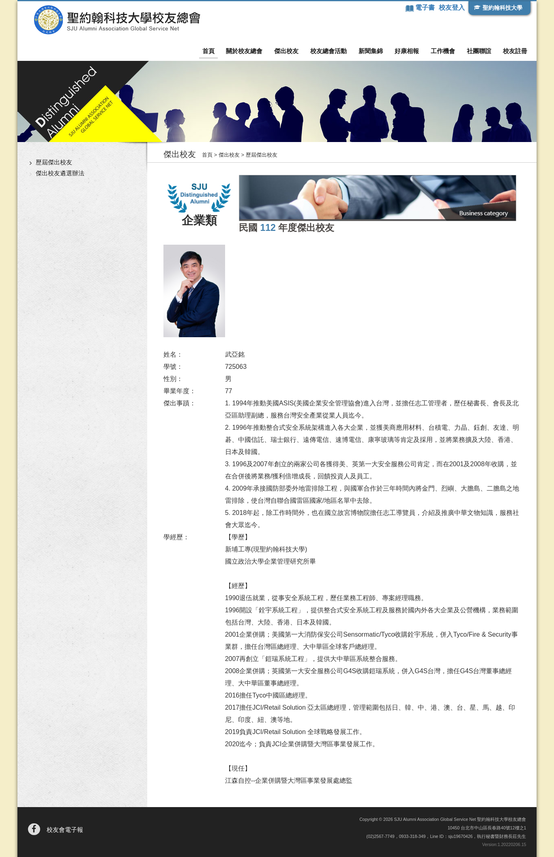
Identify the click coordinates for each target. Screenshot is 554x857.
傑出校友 (286, 50)
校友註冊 (515, 50)
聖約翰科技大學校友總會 (117, 19)
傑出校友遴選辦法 (60, 173)
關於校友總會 (244, 50)
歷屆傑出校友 (54, 162)
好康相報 (407, 50)
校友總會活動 (328, 50)
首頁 (208, 50)
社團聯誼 (479, 50)
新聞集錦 (371, 50)
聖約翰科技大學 (502, 8)
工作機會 (443, 50)
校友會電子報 (65, 830)
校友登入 (452, 7)
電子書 (425, 7)
